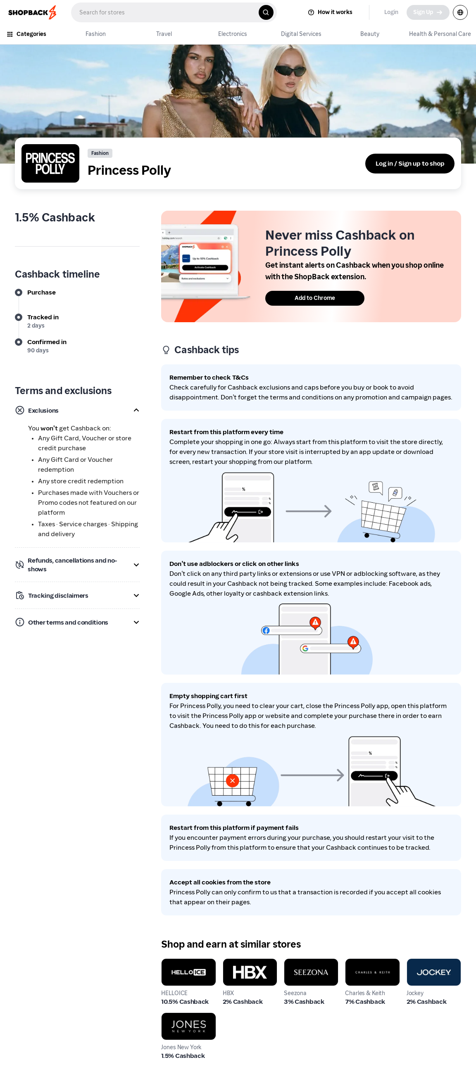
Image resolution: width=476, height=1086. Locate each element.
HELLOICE (175, 963)
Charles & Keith (368, 963)
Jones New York (184, 1017)
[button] (77, 410)
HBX (229, 963)
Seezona (296, 963)
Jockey (417, 963)
